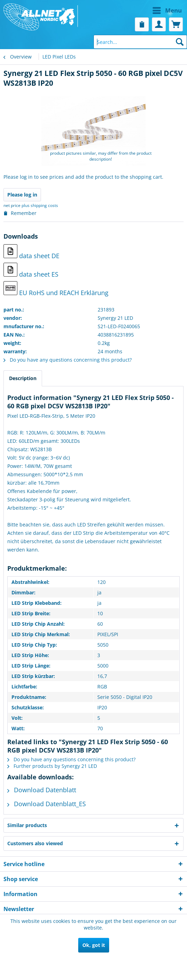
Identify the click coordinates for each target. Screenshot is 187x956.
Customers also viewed (35, 843)
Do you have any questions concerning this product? (67, 359)
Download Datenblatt (41, 790)
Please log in (22, 194)
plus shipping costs (40, 205)
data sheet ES (30, 270)
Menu (167, 9)
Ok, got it (93, 945)
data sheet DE (31, 252)
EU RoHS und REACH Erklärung (55, 289)
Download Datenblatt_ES (46, 804)
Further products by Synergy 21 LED (52, 766)
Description (22, 378)
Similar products (27, 825)
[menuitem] (139, 10)
